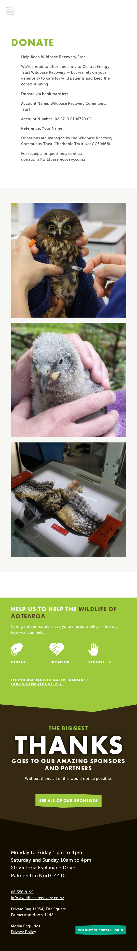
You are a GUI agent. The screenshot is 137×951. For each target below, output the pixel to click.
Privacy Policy (23, 932)
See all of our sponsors (68, 800)
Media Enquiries (25, 926)
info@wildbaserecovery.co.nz (37, 898)
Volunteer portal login (101, 930)
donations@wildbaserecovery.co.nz (53, 159)
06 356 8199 (22, 892)
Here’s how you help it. (37, 683)
